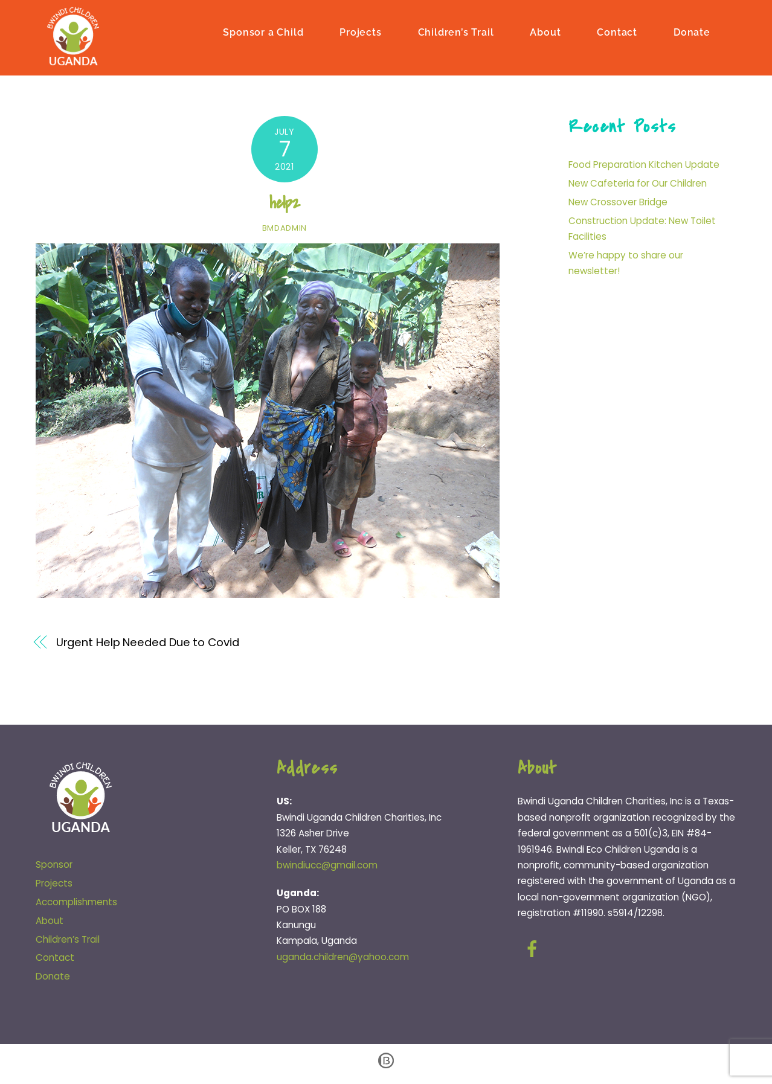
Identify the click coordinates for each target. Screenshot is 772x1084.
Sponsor (54, 865)
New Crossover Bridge (617, 203)
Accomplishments (76, 903)
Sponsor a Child (263, 31)
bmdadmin (284, 229)
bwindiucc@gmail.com (327, 866)
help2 (284, 204)
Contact (617, 31)
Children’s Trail (456, 31)
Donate (692, 31)
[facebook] (534, 950)
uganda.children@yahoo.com (343, 958)
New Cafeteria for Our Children (637, 184)
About (545, 31)
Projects (360, 31)
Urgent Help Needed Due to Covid (147, 644)
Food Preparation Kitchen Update (643, 166)
